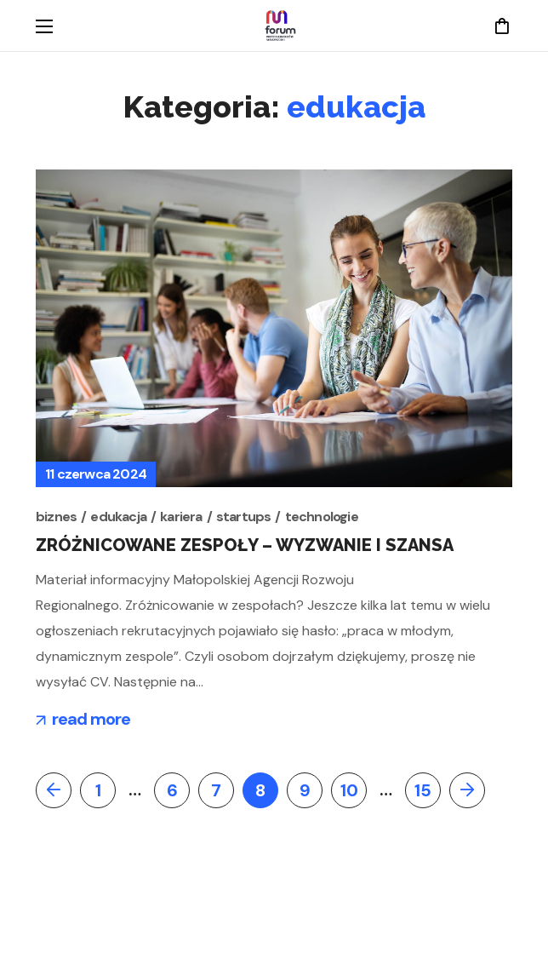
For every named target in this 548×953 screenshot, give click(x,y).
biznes (56, 516)
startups (243, 516)
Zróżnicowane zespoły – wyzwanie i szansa (245, 545)
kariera (181, 516)
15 (422, 790)
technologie (321, 516)
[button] (501, 25)
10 (349, 790)
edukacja (118, 516)
